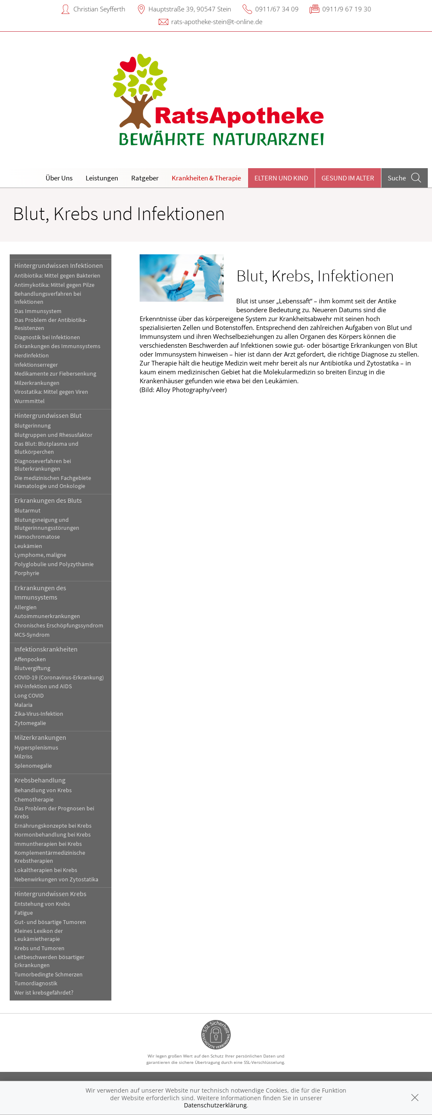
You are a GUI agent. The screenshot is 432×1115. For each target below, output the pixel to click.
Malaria (23, 705)
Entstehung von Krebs (42, 904)
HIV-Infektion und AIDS (43, 686)
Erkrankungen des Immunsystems (57, 346)
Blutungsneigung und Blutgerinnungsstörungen (46, 524)
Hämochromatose (37, 536)
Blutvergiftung (32, 668)
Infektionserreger (36, 364)
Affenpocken (30, 659)
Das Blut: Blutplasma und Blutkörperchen (46, 447)
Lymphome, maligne (40, 555)
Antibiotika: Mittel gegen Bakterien (57, 275)
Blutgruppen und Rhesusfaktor (53, 435)
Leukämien (28, 546)
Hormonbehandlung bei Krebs (52, 834)
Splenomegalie (33, 765)
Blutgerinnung (32, 425)
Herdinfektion (31, 355)
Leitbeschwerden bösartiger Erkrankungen (49, 961)
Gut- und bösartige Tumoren (50, 922)
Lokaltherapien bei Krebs (45, 870)
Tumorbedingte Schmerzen (48, 974)
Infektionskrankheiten (46, 649)
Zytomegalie (30, 723)
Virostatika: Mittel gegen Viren (51, 391)
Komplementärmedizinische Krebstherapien (49, 856)
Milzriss (23, 756)
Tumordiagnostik (35, 983)
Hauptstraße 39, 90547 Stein (189, 9)
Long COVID (29, 695)
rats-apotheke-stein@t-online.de (216, 21)
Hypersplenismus (36, 747)
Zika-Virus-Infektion (38, 713)
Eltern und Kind (281, 178)
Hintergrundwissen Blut (47, 415)
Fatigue (23, 912)
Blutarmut (27, 510)
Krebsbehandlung (39, 780)
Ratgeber (145, 178)
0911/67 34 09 (277, 9)
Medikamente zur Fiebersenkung (55, 373)
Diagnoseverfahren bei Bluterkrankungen (42, 465)
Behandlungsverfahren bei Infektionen (47, 297)
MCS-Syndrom (32, 634)
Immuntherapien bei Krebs (48, 844)
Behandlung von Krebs (43, 790)
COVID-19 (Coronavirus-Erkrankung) (59, 677)
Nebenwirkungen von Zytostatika (56, 879)
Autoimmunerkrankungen (47, 616)
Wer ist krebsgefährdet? (43, 992)
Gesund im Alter (347, 178)
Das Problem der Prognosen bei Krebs (54, 812)
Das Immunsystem (38, 311)
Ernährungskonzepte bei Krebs (53, 825)
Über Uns (59, 178)
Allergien (25, 607)
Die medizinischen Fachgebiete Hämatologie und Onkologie (52, 482)
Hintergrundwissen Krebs (50, 893)
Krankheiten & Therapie (206, 178)
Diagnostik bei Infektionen (47, 337)
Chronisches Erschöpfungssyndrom (58, 625)
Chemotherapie (34, 799)
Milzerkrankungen (36, 383)
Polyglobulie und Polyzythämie (54, 564)
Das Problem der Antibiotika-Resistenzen (50, 324)
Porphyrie (26, 573)
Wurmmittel (29, 401)
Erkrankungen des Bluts (48, 500)
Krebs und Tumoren (39, 948)
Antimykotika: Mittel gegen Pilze (54, 285)
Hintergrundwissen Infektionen (58, 265)
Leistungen (102, 178)
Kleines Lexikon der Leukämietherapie (38, 935)
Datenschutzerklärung (215, 1105)
